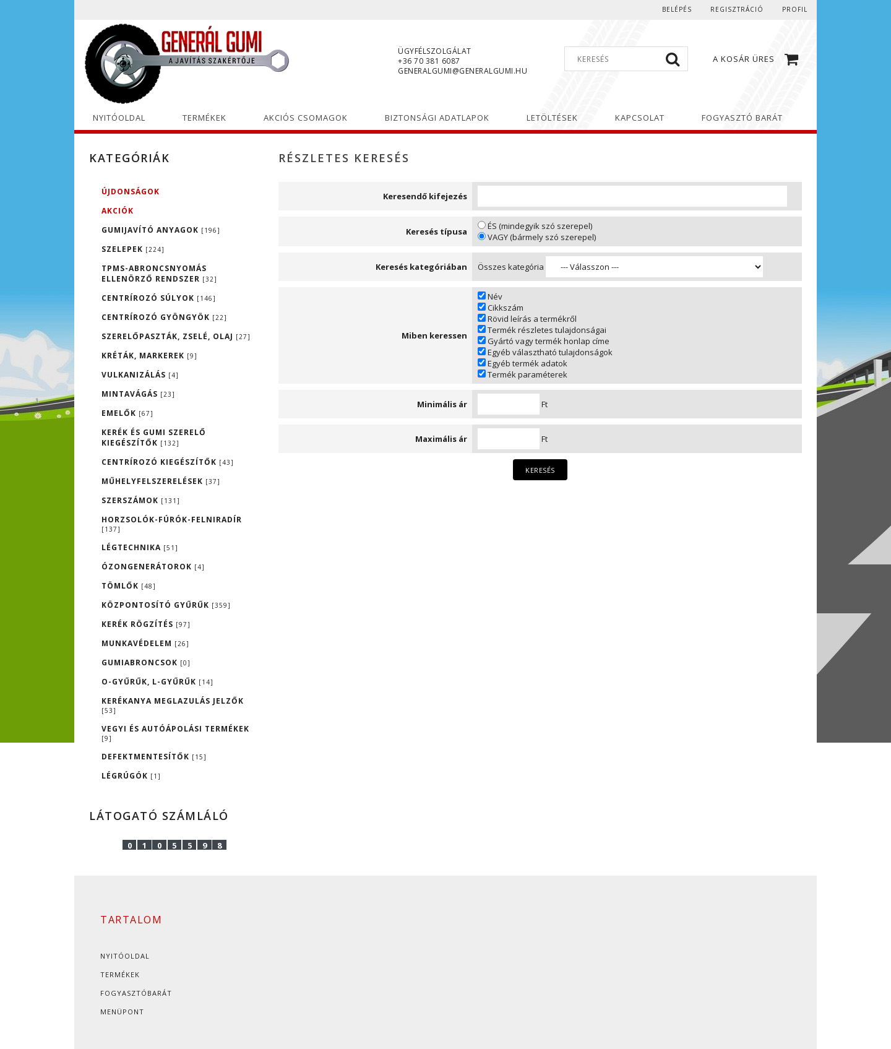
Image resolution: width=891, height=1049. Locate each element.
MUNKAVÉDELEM (145, 643)
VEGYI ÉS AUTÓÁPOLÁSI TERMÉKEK (175, 733)
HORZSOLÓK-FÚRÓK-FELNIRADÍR (171, 523)
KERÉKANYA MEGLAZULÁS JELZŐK (172, 705)
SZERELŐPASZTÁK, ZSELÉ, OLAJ (176, 336)
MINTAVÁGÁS (138, 394)
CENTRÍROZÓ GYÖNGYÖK (164, 317)
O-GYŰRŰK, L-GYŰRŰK (157, 681)
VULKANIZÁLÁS (140, 374)
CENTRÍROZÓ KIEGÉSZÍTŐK (167, 462)
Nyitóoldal (125, 956)
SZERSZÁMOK (140, 500)
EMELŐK (127, 413)
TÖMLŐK (128, 586)
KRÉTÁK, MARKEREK (149, 355)
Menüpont (122, 1011)
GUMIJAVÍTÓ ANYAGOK (160, 230)
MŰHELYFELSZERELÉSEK (160, 481)
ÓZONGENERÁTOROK (153, 566)
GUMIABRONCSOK (146, 662)
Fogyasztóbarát (136, 993)
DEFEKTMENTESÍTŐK (154, 756)
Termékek (120, 974)
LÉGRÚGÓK (131, 776)
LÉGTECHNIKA (139, 547)
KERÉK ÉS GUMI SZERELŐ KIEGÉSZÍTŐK (153, 437)
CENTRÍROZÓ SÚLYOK (158, 298)
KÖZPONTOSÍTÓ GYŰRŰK (166, 605)
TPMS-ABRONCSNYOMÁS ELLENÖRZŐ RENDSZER (159, 273)
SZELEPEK (133, 249)
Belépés (677, 9)
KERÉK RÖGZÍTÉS (146, 624)
